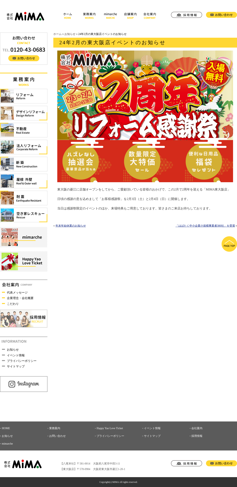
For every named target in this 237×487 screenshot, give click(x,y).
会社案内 (196, 428)
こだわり (13, 303)
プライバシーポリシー (22, 360)
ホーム (57, 34)
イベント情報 (16, 355)
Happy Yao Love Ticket (110, 428)
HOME (6, 428)
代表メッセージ (17, 292)
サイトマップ (16, 366)
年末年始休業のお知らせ (70, 225)
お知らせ (69, 34)
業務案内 (54, 428)
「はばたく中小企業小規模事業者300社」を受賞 (205, 225)
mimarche (7, 443)
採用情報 (196, 435)
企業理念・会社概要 (20, 298)
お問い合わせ (57, 435)
